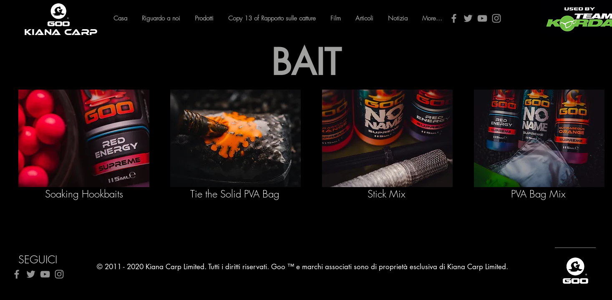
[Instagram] (496, 18)
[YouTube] (482, 18)
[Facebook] (454, 18)
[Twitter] (468, 18)
